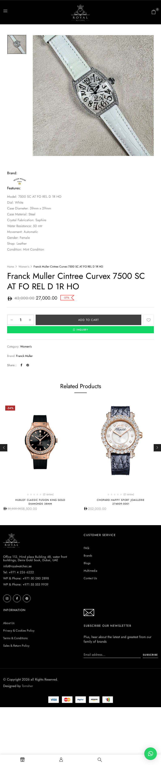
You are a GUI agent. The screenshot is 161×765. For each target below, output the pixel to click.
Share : (11, 365)
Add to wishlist (148, 320)
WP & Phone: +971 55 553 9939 (25, 584)
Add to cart (88, 320)
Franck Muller (24, 356)
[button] (154, 12)
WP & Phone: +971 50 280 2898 (26, 578)
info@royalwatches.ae (17, 566)
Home (10, 267)
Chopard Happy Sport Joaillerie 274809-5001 (121, 502)
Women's (23, 267)
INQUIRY (80, 330)
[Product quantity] (21, 320)
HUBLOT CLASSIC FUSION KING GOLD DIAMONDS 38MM (40, 502)
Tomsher (27, 686)
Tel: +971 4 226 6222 (18, 572)
